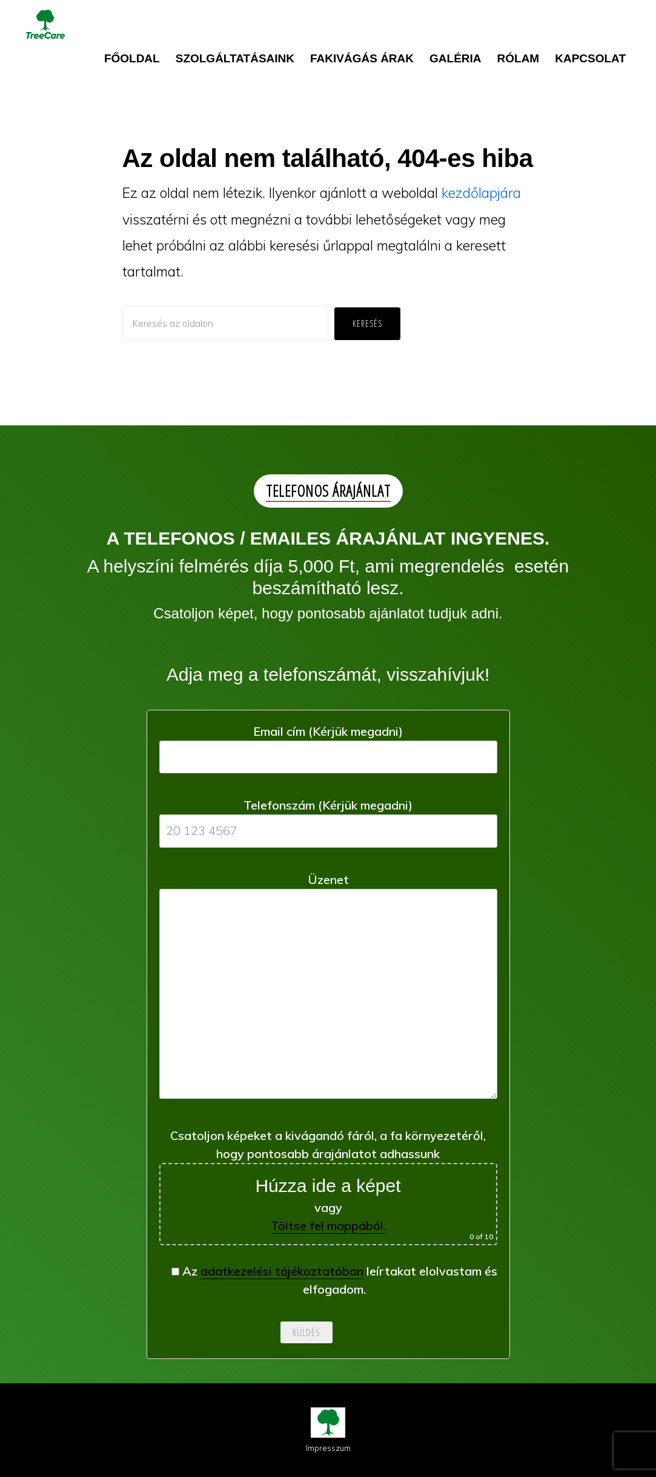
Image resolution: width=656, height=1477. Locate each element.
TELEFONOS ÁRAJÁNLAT (328, 490)
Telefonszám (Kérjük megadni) (328, 817)
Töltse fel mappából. (328, 1225)
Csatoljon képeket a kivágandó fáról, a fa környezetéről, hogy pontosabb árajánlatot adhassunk (328, 1186)
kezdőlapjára (481, 192)
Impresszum (328, 1448)
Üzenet (328, 990)
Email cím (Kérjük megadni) (328, 744)
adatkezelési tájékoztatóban (281, 1271)
